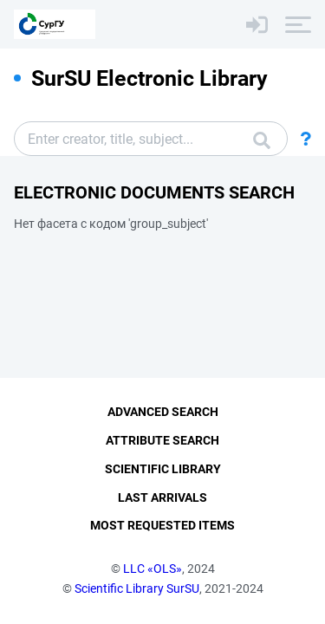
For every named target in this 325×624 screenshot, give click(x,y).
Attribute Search (162, 440)
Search (261, 140)
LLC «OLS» (152, 568)
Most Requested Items (162, 525)
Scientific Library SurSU (137, 588)
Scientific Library (163, 469)
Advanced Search (162, 412)
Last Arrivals (162, 497)
